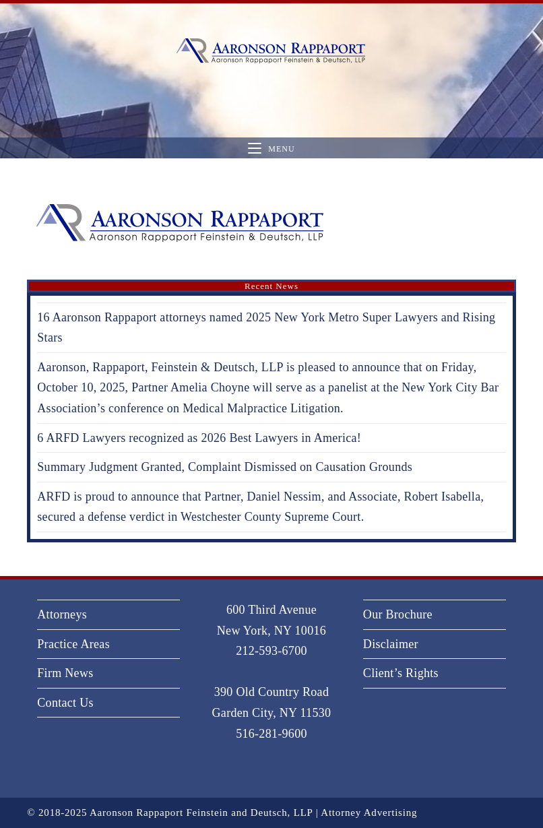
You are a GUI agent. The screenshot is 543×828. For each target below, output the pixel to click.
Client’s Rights (401, 673)
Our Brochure (398, 614)
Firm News (65, 673)
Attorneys (62, 614)
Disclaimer (390, 644)
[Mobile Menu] (271, 148)
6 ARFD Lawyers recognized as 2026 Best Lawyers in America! (199, 438)
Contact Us (65, 702)
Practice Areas (73, 644)
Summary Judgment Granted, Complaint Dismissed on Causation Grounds (224, 467)
